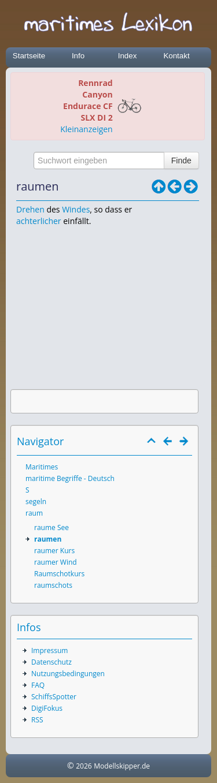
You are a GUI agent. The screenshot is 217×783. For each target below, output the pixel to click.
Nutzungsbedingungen (68, 673)
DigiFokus (46, 708)
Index (127, 55)
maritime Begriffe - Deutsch (70, 478)
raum (34, 513)
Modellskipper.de (122, 766)
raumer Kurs (54, 550)
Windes (76, 209)
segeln (35, 501)
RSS (37, 720)
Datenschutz (51, 662)
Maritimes (41, 467)
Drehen (30, 209)
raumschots (53, 585)
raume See (51, 527)
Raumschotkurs (59, 574)
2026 (83, 766)
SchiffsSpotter (53, 697)
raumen (47, 539)
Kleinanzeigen (86, 129)
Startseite (29, 55)
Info (78, 55)
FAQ (38, 685)
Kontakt (176, 55)
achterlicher (38, 220)
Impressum (49, 650)
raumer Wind (55, 562)
